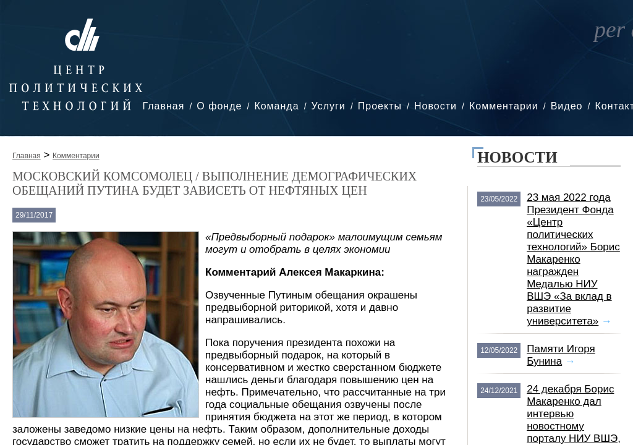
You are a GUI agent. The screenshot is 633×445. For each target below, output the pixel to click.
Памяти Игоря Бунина (561, 355)
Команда (276, 106)
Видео (567, 106)
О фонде (219, 106)
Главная (163, 106)
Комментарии (503, 106)
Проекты (380, 106)
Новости (435, 106)
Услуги (329, 106)
